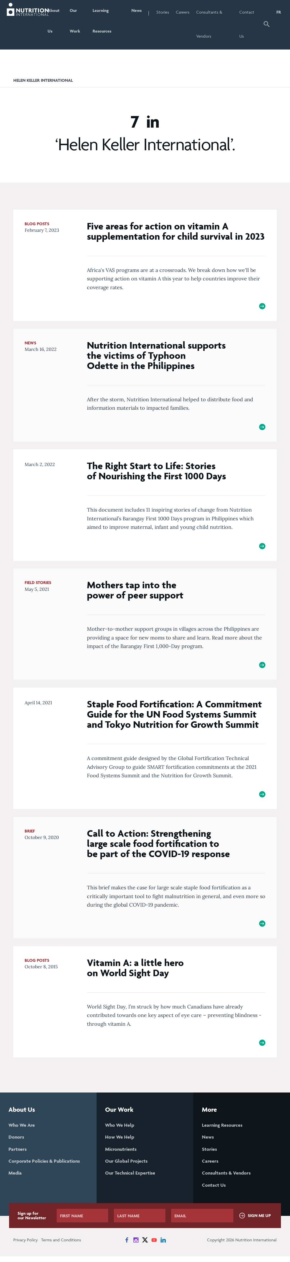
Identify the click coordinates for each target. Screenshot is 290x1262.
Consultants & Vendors (215, 24)
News (142, 12)
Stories (168, 12)
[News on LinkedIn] (163, 1245)
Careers (188, 12)
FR (278, 12)
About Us (57, 24)
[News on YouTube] (154, 1245)
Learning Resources (106, 24)
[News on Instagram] (136, 1245)
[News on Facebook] (126, 1245)
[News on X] (145, 1245)
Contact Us (249, 24)
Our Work (79, 24)
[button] (267, 25)
